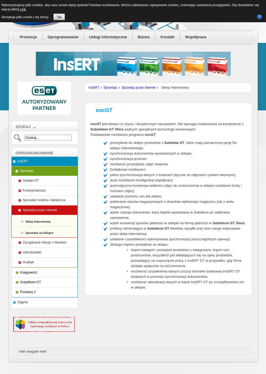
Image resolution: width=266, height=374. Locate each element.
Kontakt (167, 37)
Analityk (28, 262)
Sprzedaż (27, 171)
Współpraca (195, 37)
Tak (59, 17)
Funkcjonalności (34, 190)
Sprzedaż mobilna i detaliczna (44, 200)
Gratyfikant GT (30, 282)
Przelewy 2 (28, 292)
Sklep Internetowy (38, 221)
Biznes (144, 37)
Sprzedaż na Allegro (39, 232)
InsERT (22, 161)
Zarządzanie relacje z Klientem (45, 242)
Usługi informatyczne (108, 37)
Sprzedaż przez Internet (40, 210)
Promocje (28, 37)
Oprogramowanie (63, 37)
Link (23, 9)
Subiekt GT (31, 180)
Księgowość (28, 272)
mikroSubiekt (32, 252)
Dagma (22, 302)
